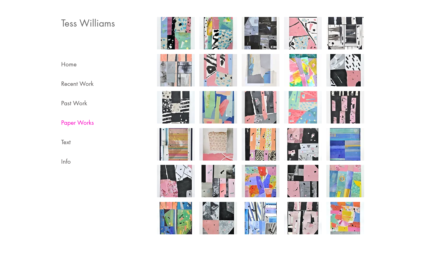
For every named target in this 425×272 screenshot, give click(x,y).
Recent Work (77, 84)
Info (66, 161)
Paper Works (77, 123)
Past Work (74, 103)
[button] (176, 33)
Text (66, 142)
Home (69, 64)
